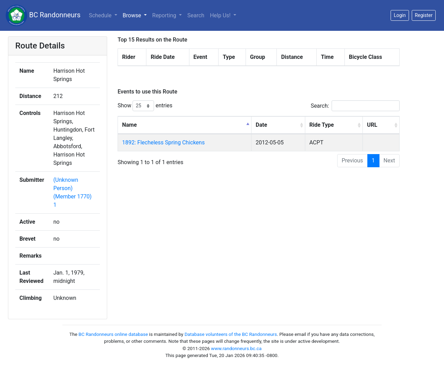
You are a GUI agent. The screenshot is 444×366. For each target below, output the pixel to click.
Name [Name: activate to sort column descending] (129, 125)
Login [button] (400, 15)
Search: (355, 105)
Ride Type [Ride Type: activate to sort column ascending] (321, 125)
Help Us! (221, 15)
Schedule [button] (101, 15)
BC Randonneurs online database (113, 334)
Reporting (165, 15)
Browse (133, 15)
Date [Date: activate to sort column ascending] (261, 125)
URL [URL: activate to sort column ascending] (372, 125)
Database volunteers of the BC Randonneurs (231, 334)
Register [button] (424, 15)
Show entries (145, 105)
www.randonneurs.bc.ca (236, 348)
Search (195, 15)
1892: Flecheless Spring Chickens (163, 142)
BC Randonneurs (43, 15)
